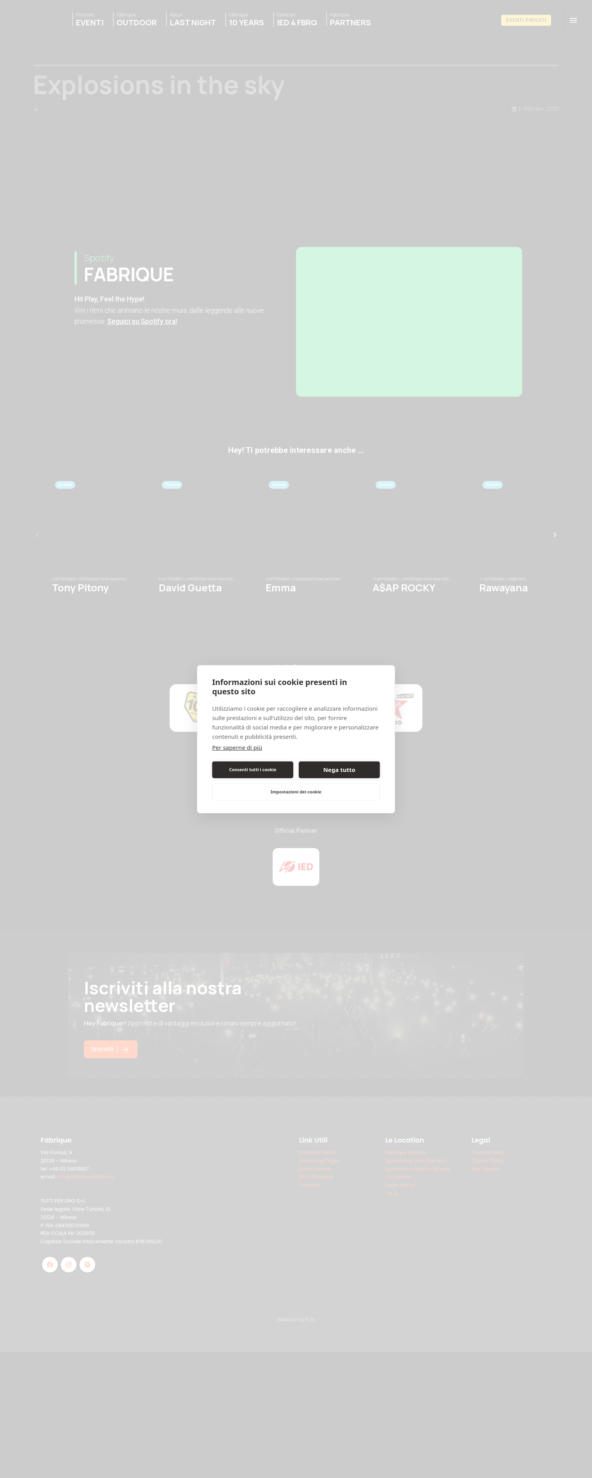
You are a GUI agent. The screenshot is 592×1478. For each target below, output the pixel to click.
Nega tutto (339, 770)
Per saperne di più (237, 747)
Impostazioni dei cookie (296, 792)
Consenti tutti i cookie (252, 769)
